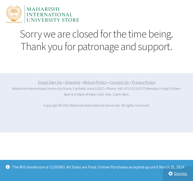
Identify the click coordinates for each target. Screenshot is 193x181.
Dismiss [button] (180, 173)
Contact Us (119, 82)
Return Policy (95, 82)
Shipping (73, 82)
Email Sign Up (50, 82)
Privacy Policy (143, 82)
